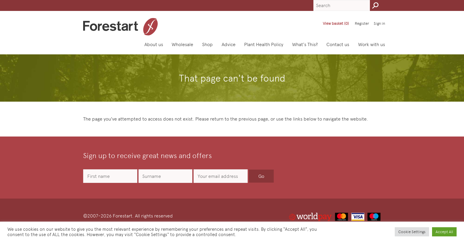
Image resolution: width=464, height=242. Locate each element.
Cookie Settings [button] (412, 232)
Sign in (379, 23)
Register (362, 23)
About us (153, 44)
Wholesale (182, 44)
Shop (207, 44)
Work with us (371, 44)
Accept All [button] (444, 232)
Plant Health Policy (263, 44)
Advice (229, 44)
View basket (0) (336, 23)
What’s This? (305, 44)
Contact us (337, 44)
